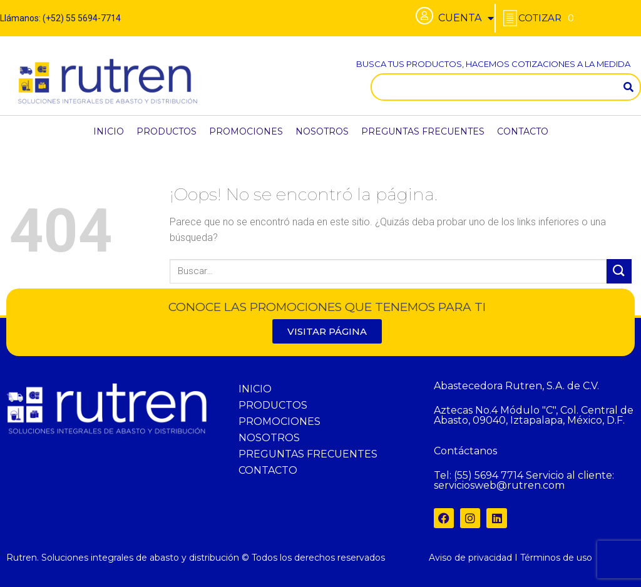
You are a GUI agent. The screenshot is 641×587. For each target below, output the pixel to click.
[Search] (628, 87)
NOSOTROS (322, 131)
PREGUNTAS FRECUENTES (423, 131)
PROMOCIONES (246, 131)
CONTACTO (522, 131)
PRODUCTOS (166, 131)
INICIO (108, 131)
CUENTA (466, 18)
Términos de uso (556, 557)
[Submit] (619, 271)
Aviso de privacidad (470, 557)
